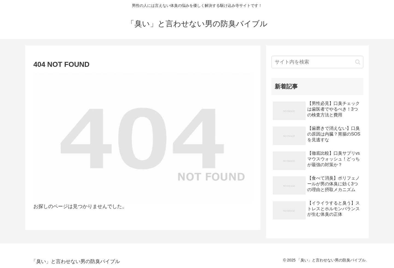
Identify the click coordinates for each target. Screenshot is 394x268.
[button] (358, 62)
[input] (317, 62)
